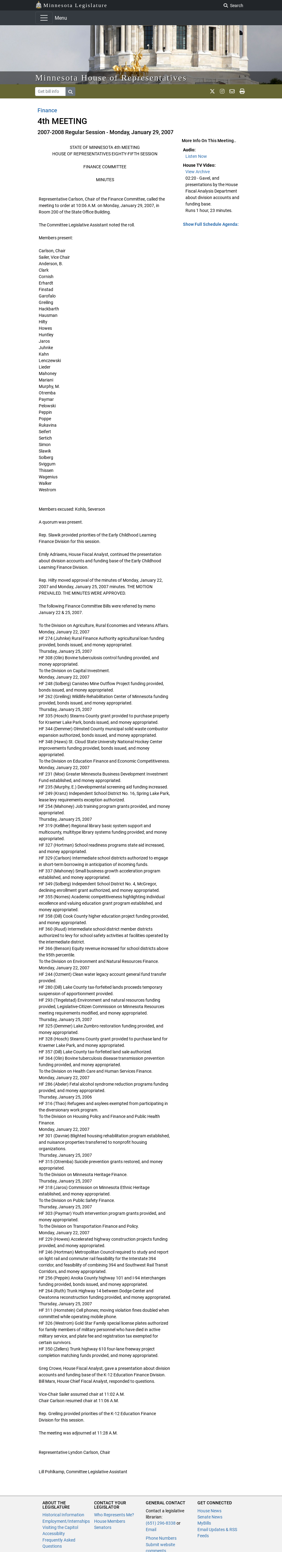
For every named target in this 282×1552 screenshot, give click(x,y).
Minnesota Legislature (71, 4)
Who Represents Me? (114, 1514)
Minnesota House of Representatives (111, 77)
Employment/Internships (66, 1521)
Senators (102, 1527)
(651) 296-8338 (161, 1523)
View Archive (197, 171)
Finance (47, 110)
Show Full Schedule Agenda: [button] (211, 224)
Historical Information (63, 1514)
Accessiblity (53, 1533)
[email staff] (232, 91)
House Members (109, 1521)
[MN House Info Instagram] (222, 91)
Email (151, 1529)
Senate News (209, 1516)
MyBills (204, 1523)
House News (209, 1510)
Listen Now (196, 156)
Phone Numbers (161, 1538)
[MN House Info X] (212, 91)
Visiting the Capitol (60, 1527)
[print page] (242, 91)
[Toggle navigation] (44, 18)
